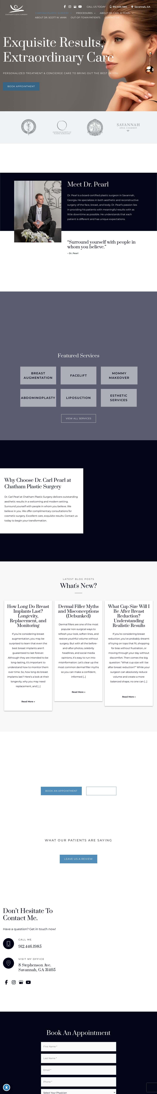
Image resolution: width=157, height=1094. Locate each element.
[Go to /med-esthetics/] (119, 398)
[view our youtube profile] (78, 7)
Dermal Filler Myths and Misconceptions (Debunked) (78, 611)
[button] (21, 86)
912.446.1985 (117, 6)
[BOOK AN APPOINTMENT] (61, 791)
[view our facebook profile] (63, 7)
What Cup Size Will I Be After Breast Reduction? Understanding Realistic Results (129, 616)
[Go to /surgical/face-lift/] (79, 375)
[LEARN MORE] (101, 791)
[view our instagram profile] (68, 7)
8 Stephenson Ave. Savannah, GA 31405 (37, 967)
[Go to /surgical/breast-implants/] (38, 375)
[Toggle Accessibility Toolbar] (6, 1087)
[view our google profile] (73, 7)
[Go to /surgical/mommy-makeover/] (119, 375)
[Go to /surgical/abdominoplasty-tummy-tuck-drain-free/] (38, 398)
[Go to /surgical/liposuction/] (79, 398)
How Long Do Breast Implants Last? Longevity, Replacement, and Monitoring (28, 616)
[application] (70, 12)
